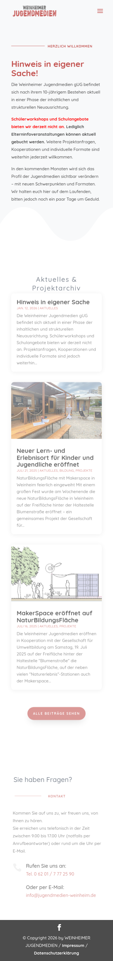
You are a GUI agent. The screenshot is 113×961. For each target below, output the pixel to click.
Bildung (66, 459)
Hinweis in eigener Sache (53, 290)
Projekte (84, 459)
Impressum (73, 945)
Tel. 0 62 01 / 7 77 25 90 (52, 874)
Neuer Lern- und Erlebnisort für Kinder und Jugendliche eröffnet (55, 446)
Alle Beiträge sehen (56, 712)
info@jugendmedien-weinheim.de (63, 895)
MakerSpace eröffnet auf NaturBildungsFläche (54, 605)
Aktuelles (49, 297)
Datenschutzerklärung (56, 953)
